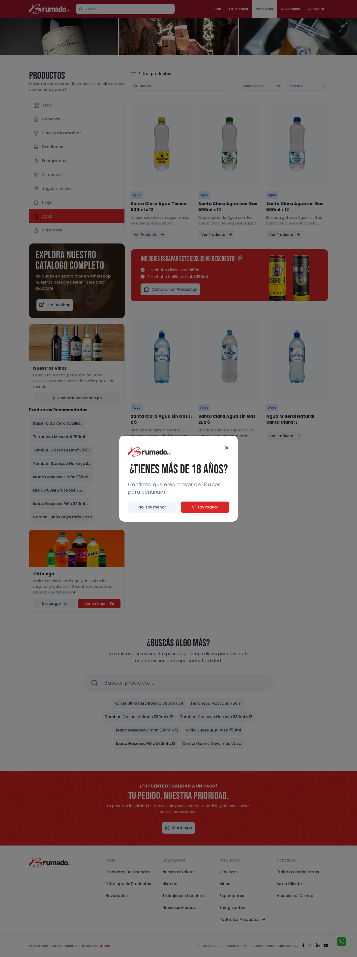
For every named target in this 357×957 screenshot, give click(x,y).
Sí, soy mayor (205, 507)
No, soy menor (152, 507)
